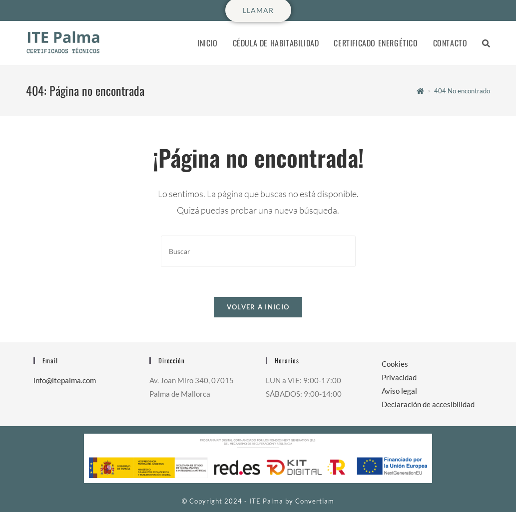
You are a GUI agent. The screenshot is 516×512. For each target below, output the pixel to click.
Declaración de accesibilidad (428, 404)
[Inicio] (420, 91)
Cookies (395, 363)
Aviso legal (399, 390)
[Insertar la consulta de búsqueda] (258, 251)
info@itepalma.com (64, 380)
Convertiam (314, 501)
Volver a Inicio (258, 307)
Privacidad (399, 377)
